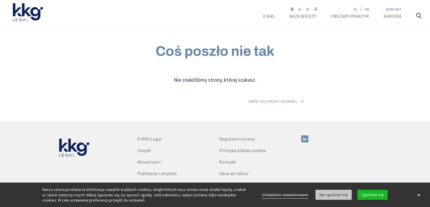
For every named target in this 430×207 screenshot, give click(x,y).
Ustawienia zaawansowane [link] (285, 194)
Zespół (144, 125)
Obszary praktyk (350, 16)
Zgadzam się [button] (372, 194)
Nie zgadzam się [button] (333, 194)
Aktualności (149, 136)
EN (367, 9)
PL (355, 9)
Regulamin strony (237, 113)
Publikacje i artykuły (157, 148)
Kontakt (394, 9)
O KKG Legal (149, 113)
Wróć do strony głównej (273, 89)
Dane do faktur (233, 148)
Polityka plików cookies (242, 125)
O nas (268, 16)
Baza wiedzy (303, 16)
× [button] (418, 195)
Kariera (393, 16)
